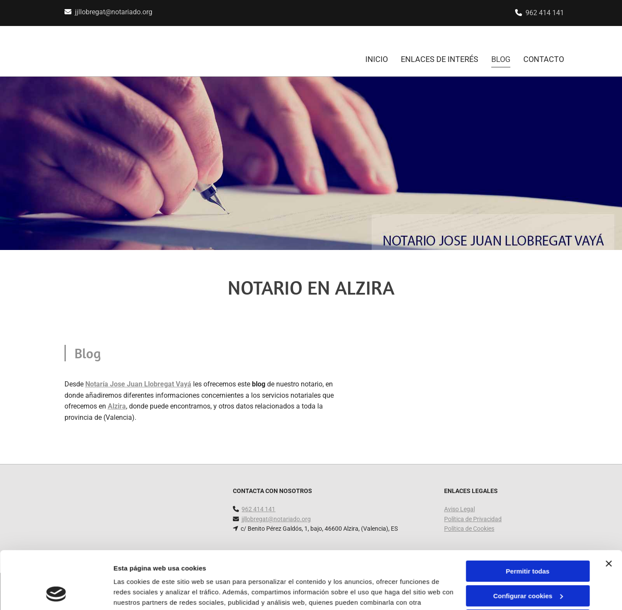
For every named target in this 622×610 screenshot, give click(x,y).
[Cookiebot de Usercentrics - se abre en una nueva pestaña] (56, 593)
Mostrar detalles (138, 593)
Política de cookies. (177, 569)
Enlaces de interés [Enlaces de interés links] (439, 59)
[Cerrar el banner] (609, 509)
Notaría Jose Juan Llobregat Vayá (138, 384)
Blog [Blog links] (500, 59)
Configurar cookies (528, 541)
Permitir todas (528, 517)
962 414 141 (544, 13)
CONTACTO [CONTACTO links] (543, 59)
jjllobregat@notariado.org (113, 12)
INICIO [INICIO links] (376, 59)
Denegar (528, 566)
